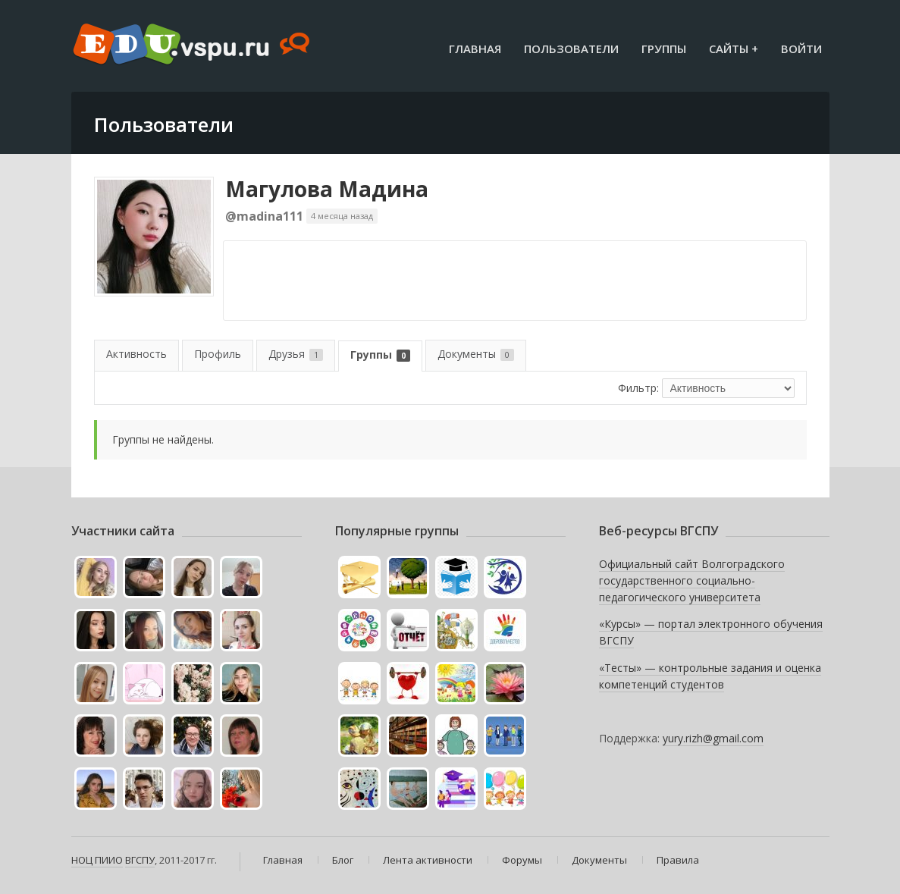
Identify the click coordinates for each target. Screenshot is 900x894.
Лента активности (427, 860)
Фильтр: (638, 388)
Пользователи (571, 48)
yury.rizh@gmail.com (713, 738)
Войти (801, 48)
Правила (678, 860)
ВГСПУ (140, 860)
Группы (663, 48)
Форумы (522, 860)
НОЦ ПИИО (97, 860)
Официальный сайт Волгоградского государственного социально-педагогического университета (692, 580)
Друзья (295, 354)
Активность (136, 354)
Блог (342, 860)
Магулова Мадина (326, 188)
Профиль (217, 354)
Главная (475, 48)
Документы (475, 354)
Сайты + (733, 48)
